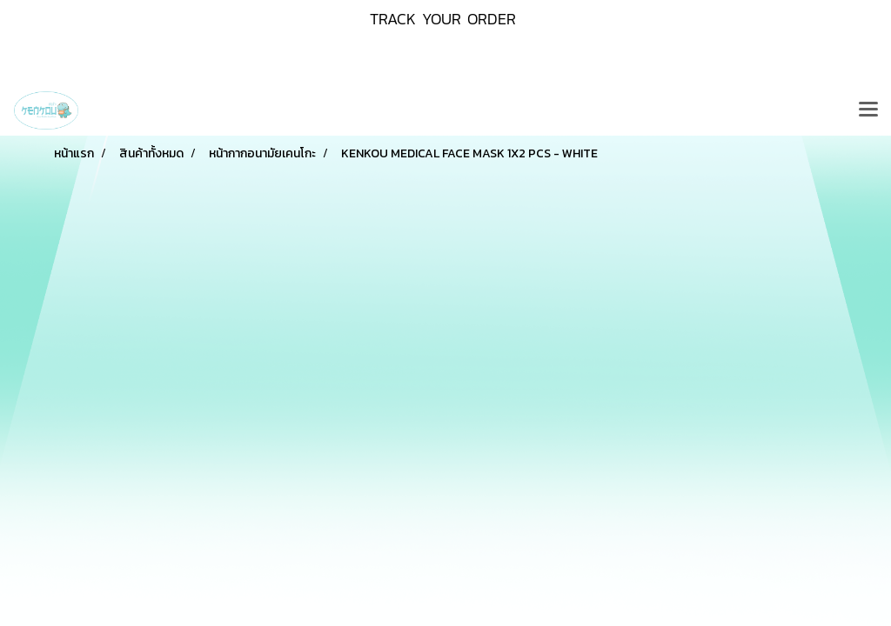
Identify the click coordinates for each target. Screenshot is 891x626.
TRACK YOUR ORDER (443, 18)
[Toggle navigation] (868, 110)
